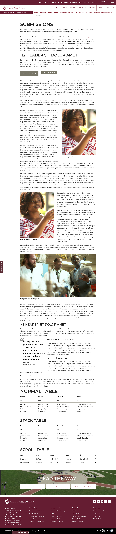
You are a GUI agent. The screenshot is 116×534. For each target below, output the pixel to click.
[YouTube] (109, 501)
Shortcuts (96, 508)
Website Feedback (78, 521)
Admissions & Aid (81, 7)
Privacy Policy (76, 519)
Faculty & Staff (55, 519)
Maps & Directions (35, 519)
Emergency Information (37, 516)
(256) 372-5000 (13, 514)
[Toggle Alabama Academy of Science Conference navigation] (16, 12)
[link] (13, 532)
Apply (40, 2)
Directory (86, 2)
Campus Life (92, 7)
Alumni (107, 7)
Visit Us (67, 2)
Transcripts (97, 513)
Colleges (50, 12)
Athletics (100, 7)
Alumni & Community (58, 511)
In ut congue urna (88, 37)
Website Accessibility (79, 516)
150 (47, 2)
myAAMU (112, 2)
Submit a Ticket (98, 511)
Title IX (74, 511)
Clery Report (76, 513)
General (75, 508)
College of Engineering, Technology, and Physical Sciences (70, 12)
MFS (109, 530)
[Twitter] (102, 501)
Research (72, 7)
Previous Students (57, 521)
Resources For (56, 508)
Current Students (56, 516)
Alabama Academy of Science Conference (100, 12)
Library (93, 2)
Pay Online (76, 2)
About (57, 7)
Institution (33, 508)
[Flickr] (98, 501)
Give (54, 2)
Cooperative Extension (36, 511)
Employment (33, 513)
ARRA (101, 530)
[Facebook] (94, 501)
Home (36, 12)
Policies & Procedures (36, 521)
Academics (64, 7)
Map (60, 2)
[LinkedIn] (105, 501)
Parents (53, 513)
